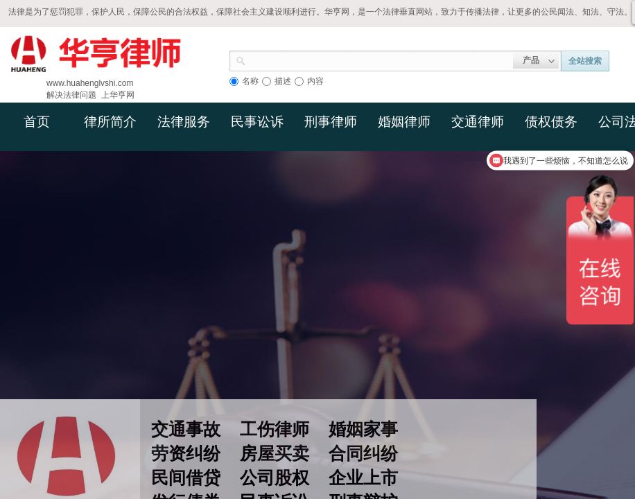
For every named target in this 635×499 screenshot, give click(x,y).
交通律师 (477, 121)
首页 (37, 121)
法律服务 (183, 121)
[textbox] (379, 60)
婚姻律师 (404, 121)
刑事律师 (330, 121)
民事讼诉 (257, 121)
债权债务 (551, 121)
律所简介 (110, 121)
